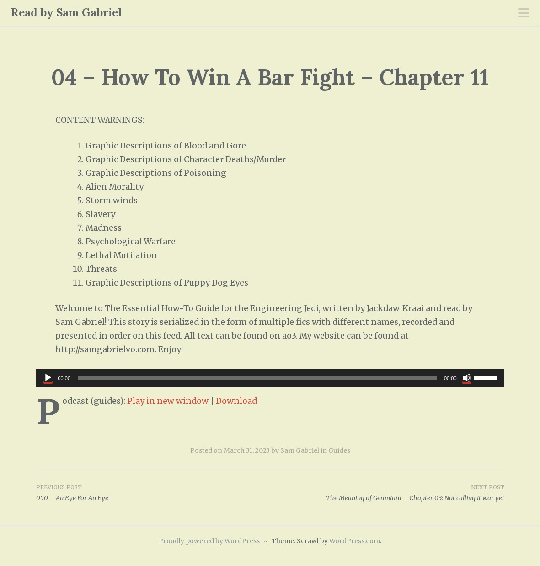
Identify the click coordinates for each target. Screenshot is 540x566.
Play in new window (168, 401)
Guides (339, 450)
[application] (270, 378)
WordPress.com (354, 541)
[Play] (48, 377)
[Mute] (466, 377)
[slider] (257, 378)
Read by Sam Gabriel (66, 12)
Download (236, 401)
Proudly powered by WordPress (209, 541)
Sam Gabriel (299, 450)
